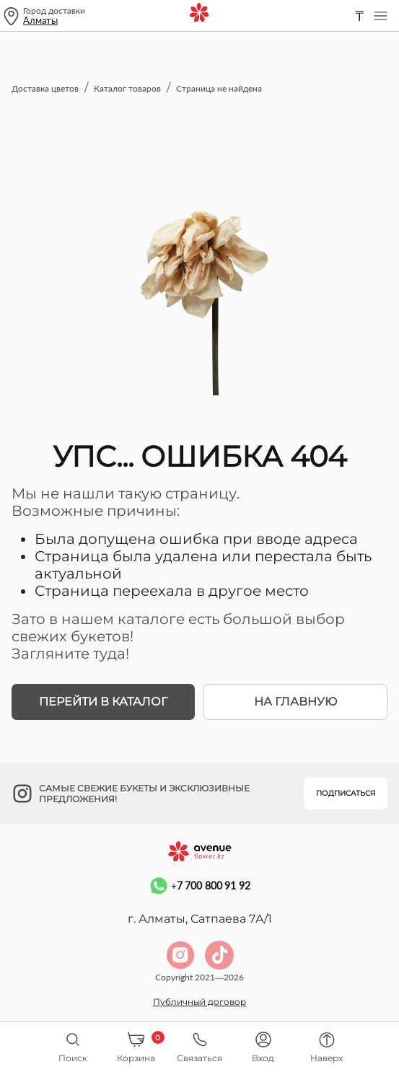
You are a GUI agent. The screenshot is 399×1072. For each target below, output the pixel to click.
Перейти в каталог (103, 701)
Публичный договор (199, 1001)
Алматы (40, 20)
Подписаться (345, 793)
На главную (295, 701)
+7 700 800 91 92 (199, 886)
